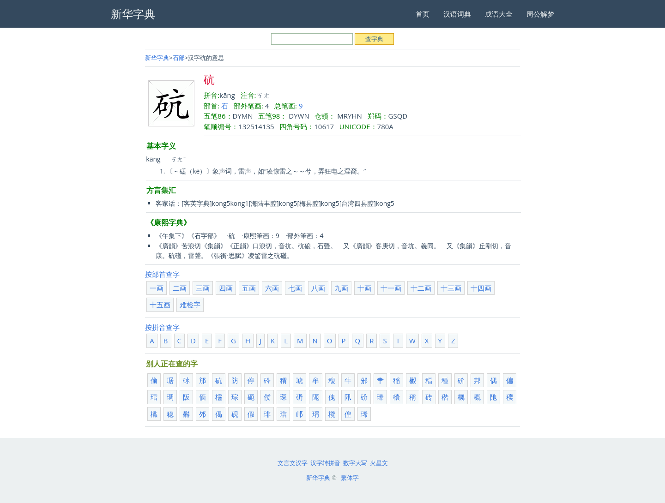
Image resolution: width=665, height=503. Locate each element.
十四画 (481, 288)
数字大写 (355, 463)
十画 (364, 288)
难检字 (190, 304)
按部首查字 (162, 274)
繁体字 (350, 477)
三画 (203, 288)
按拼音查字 (162, 327)
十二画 (421, 288)
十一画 (391, 288)
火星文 (379, 463)
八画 (318, 288)
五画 (249, 288)
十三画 (451, 288)
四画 (226, 288)
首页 (422, 13)
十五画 (160, 304)
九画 (341, 288)
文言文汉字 (293, 463)
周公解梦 (540, 13)
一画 (156, 288)
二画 (180, 288)
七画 (295, 288)
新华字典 (157, 58)
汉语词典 (457, 13)
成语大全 (499, 13)
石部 (179, 58)
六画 (272, 288)
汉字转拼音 (325, 463)
